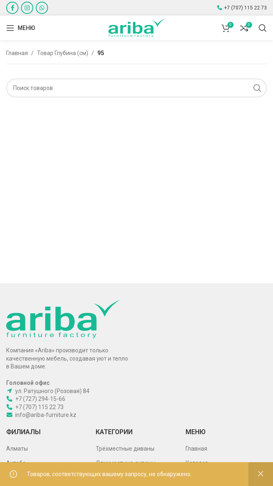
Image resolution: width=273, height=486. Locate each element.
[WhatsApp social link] (42, 8)
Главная (17, 53)
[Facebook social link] (12, 8)
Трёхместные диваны (125, 448)
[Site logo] (136, 27)
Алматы (17, 448)
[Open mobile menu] (20, 28)
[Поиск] (263, 28)
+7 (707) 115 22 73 (245, 8)
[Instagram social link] (27, 8)
